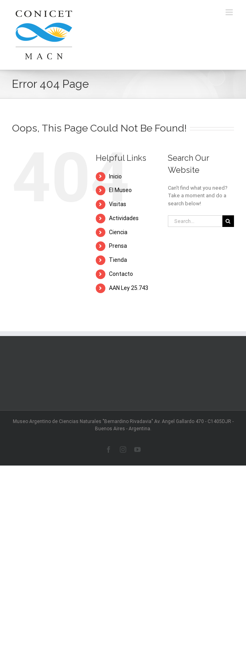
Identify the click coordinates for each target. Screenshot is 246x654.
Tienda (118, 260)
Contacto (121, 274)
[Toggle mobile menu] (230, 12)
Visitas (117, 204)
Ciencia (118, 232)
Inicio (115, 176)
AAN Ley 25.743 (128, 288)
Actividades (124, 218)
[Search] (228, 221)
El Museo (120, 190)
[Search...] (195, 221)
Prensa (118, 246)
